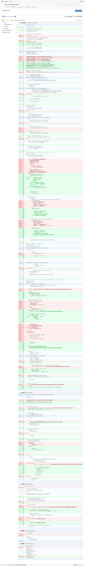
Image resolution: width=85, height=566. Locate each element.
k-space (8, 4)
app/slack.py (28, 392)
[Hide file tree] (2, 20)
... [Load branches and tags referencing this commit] (3, 13)
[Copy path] (36, 23)
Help (11, 1)
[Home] (2, 1)
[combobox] (76, 20)
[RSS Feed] (59, 4)
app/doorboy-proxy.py (31, 22)
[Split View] (79, 20)
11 (67, 4)
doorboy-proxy (15, 4)
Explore (6, 1)
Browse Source (78, 10)
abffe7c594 (79, 16)
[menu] (82, 20)
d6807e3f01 (70, 16)
